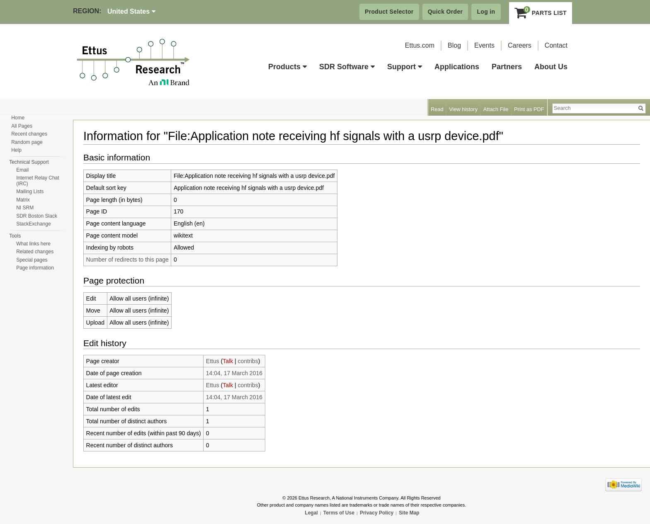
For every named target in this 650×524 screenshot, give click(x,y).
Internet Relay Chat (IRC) (37, 181)
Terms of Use (338, 513)
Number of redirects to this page (127, 259)
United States (131, 11)
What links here (33, 244)
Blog (454, 45)
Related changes (34, 252)
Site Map (409, 513)
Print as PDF (529, 109)
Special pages (31, 260)
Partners (507, 67)
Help (16, 150)
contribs (248, 361)
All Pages (21, 126)
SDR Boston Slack (36, 216)
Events (484, 45)
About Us (551, 67)
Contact (556, 45)
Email (22, 170)
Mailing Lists (30, 191)
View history (463, 109)
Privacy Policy (376, 513)
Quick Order (445, 11)
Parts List (540, 12)
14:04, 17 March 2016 (234, 373)
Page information (35, 268)
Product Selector (389, 11)
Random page (26, 142)
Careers (519, 45)
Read (437, 109)
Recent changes (29, 134)
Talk (228, 361)
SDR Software (347, 67)
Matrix (23, 200)
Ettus (212, 361)
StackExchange (33, 224)
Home (17, 118)
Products (287, 67)
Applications (456, 67)
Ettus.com (419, 45)
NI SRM (25, 208)
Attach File (495, 109)
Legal (311, 513)
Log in (486, 11)
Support (404, 67)
